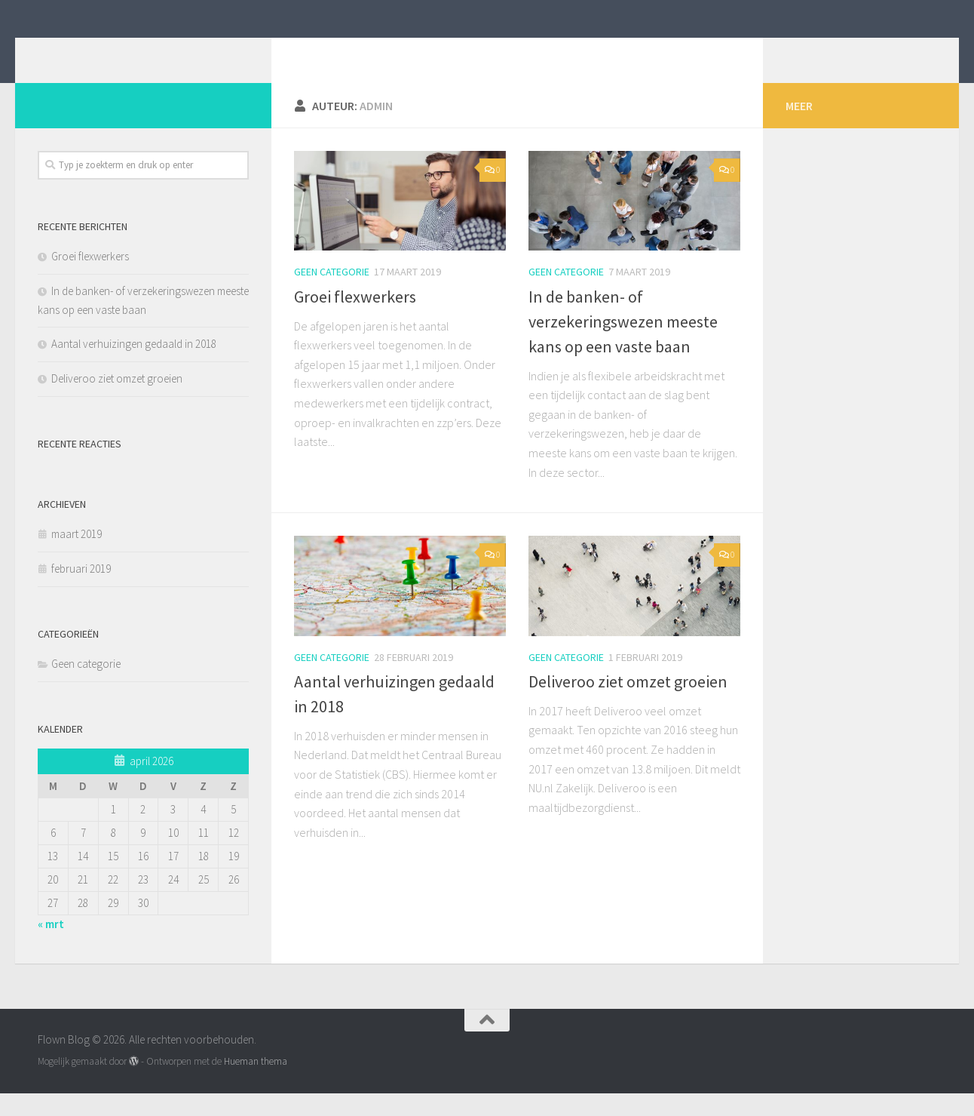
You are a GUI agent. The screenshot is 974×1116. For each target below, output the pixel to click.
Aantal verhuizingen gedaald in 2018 (133, 366)
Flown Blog (112, 52)
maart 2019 (76, 556)
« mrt (51, 946)
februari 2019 (81, 591)
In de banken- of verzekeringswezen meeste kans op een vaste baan (623, 344)
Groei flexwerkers (355, 319)
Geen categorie (331, 294)
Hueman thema (255, 1084)
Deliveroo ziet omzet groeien (627, 704)
